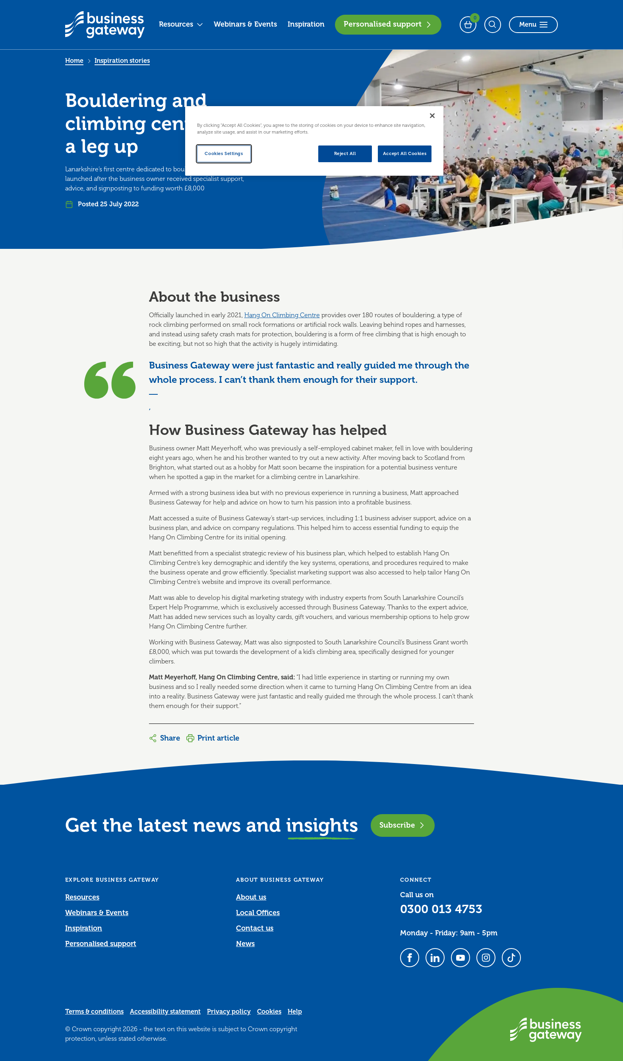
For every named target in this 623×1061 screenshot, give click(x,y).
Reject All (345, 153)
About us (251, 897)
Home (74, 60)
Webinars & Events (245, 24)
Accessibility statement (165, 1011)
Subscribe (402, 825)
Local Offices (258, 913)
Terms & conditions (94, 1011)
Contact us (254, 928)
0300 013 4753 (441, 909)
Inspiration (306, 24)
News (245, 944)
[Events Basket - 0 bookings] (468, 24)
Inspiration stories (122, 60)
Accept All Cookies (404, 153)
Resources (181, 24)
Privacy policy (229, 1011)
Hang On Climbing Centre (282, 315)
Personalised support (388, 24)
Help (295, 1011)
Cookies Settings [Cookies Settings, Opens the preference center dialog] (224, 153)
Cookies (269, 1011)
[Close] (432, 115)
